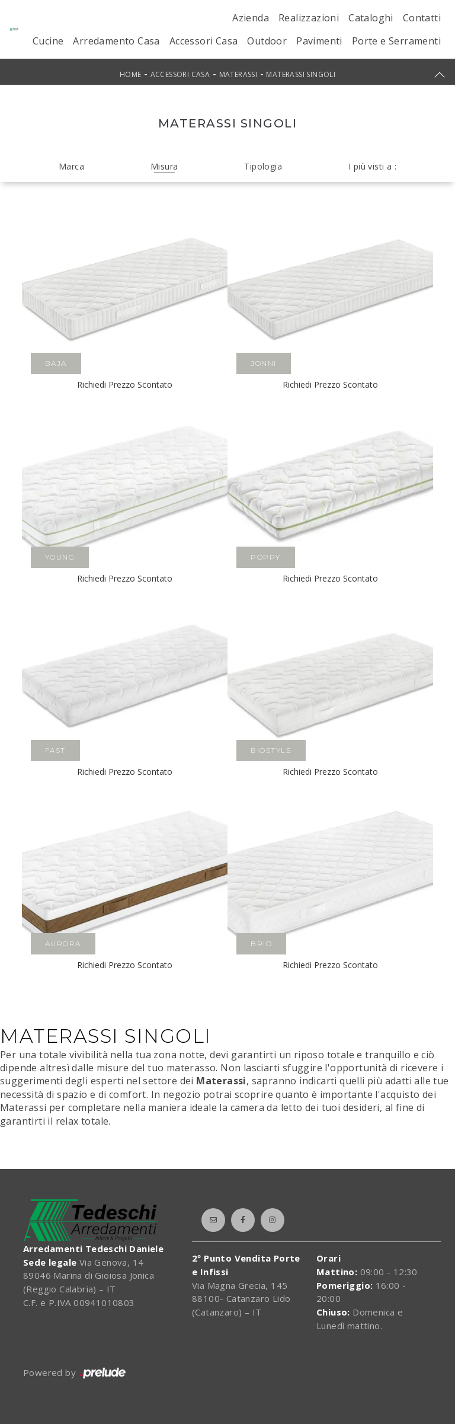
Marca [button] (71, 166)
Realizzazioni (308, 17)
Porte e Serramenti (396, 40)
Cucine (48, 40)
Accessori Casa (203, 40)
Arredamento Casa (116, 40)
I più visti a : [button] (372, 166)
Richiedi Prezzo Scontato (124, 384)
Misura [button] (164, 166)
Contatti (422, 17)
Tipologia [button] (263, 166)
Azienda (250, 17)
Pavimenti (319, 40)
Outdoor (267, 40)
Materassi (238, 74)
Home (131, 74)
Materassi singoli (300, 74)
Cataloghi (370, 17)
